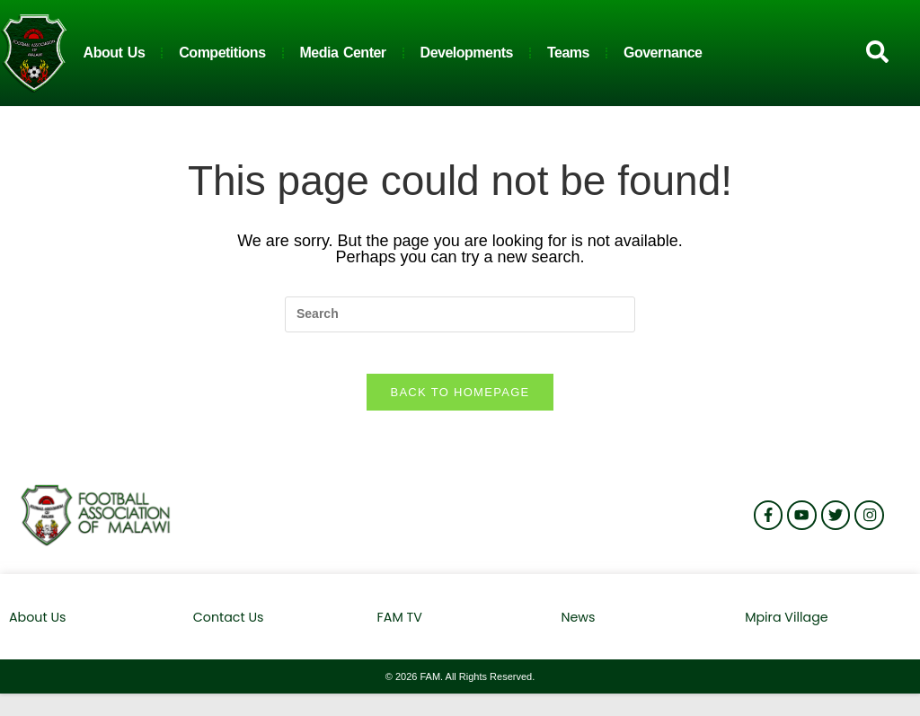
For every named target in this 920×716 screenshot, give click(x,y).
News (578, 630)
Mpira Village (783, 630)
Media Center (343, 52)
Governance (663, 52)
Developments (466, 52)
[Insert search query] (460, 314)
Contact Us (226, 630)
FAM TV (401, 630)
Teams (568, 52)
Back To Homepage (459, 405)
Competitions (222, 52)
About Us (115, 52)
